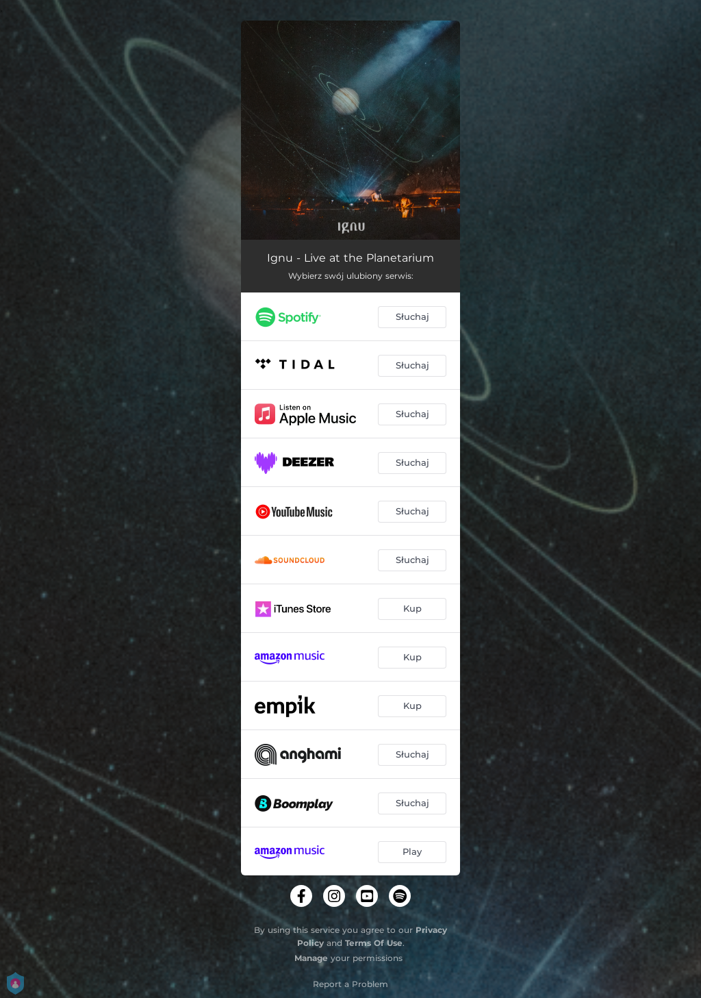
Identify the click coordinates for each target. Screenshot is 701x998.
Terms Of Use (374, 943)
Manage (311, 958)
